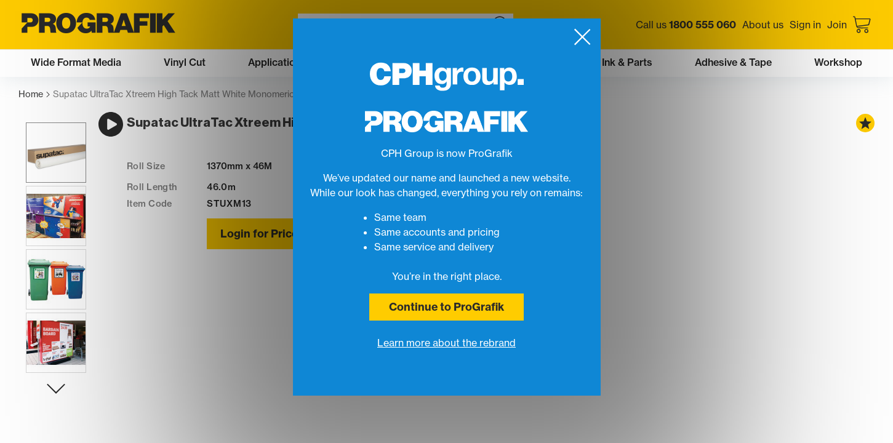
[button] (48, 167)
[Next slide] (48, 403)
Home (34, 94)
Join (837, 24)
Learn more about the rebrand (446, 343)
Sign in (805, 24)
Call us (686, 24)
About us (762, 24)
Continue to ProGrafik (446, 307)
